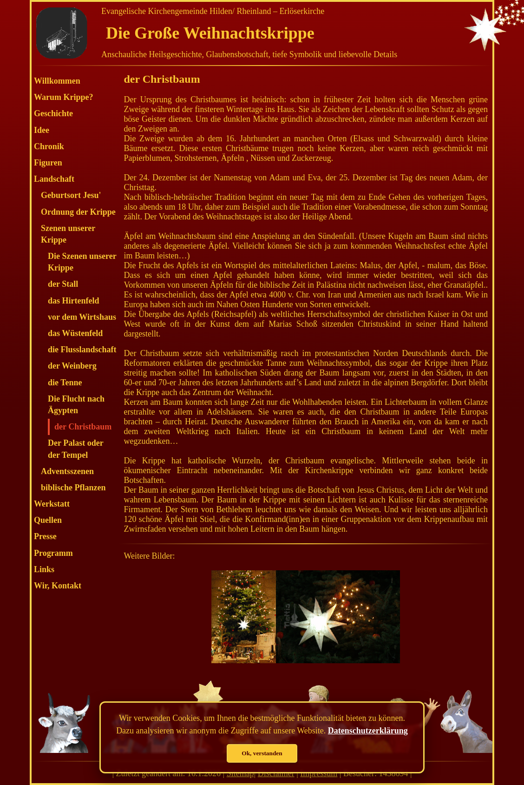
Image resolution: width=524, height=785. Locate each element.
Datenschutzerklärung (368, 730)
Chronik (49, 146)
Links (44, 569)
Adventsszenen (67, 471)
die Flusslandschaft (82, 349)
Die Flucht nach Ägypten (76, 404)
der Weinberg (72, 365)
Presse (45, 536)
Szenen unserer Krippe (68, 234)
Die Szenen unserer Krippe (82, 261)
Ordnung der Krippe (78, 212)
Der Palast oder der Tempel (75, 448)
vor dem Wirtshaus (82, 317)
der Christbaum (82, 426)
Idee (41, 130)
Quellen (48, 520)
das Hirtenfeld (73, 300)
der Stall (63, 284)
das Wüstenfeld (75, 333)
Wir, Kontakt (57, 585)
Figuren (48, 162)
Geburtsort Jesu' (71, 195)
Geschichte (53, 113)
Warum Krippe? (63, 97)
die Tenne (65, 382)
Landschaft (54, 179)
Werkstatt (52, 503)
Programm (53, 553)
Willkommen (57, 81)
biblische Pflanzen (73, 487)
